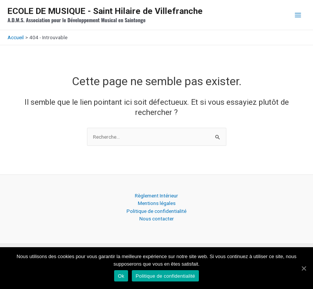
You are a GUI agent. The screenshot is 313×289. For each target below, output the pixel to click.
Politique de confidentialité (156, 211)
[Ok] (303, 268)
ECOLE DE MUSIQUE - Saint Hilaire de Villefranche (105, 11)
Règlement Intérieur (156, 196)
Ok (121, 276)
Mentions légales (157, 203)
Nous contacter (156, 219)
